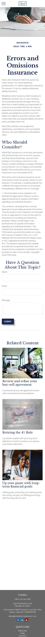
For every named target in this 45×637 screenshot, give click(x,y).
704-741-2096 (25, 599)
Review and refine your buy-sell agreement (19, 382)
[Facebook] (18, 620)
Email (4, 286)
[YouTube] (26, 620)
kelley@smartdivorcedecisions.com (22, 616)
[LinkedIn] (22, 620)
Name (4, 272)
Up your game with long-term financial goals (21, 484)
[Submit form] (8, 321)
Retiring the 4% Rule (17, 432)
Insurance (22, 636)
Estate (22, 633)
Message (6, 300)
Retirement (22, 631)
